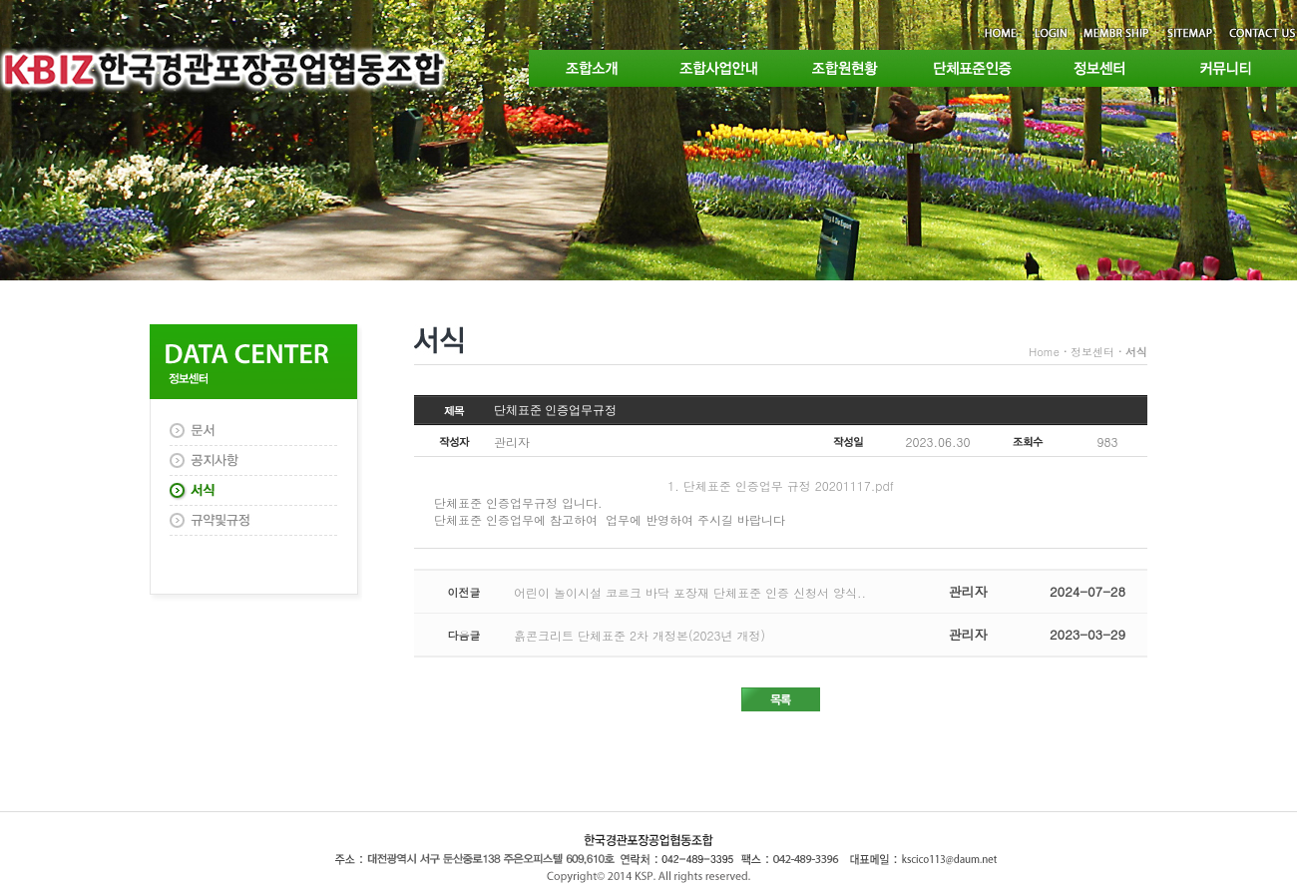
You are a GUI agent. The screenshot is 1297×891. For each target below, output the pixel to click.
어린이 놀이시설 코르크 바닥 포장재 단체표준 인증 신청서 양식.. (690, 592)
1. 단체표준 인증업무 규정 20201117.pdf (780, 485)
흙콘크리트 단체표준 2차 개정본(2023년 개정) (639, 635)
